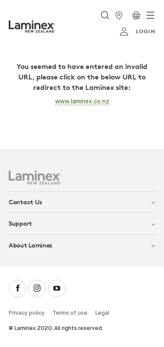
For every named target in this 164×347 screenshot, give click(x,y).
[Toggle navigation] (150, 15)
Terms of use (69, 313)
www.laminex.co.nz (82, 102)
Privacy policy (27, 313)
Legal (102, 313)
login (137, 31)
